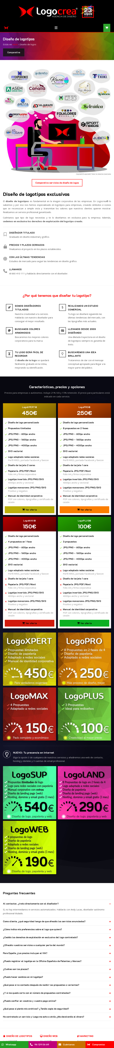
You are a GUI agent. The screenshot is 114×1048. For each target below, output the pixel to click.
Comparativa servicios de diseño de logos (57, 182)
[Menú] (56, 28)
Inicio (15, 44)
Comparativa (13, 52)
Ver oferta (29, 509)
